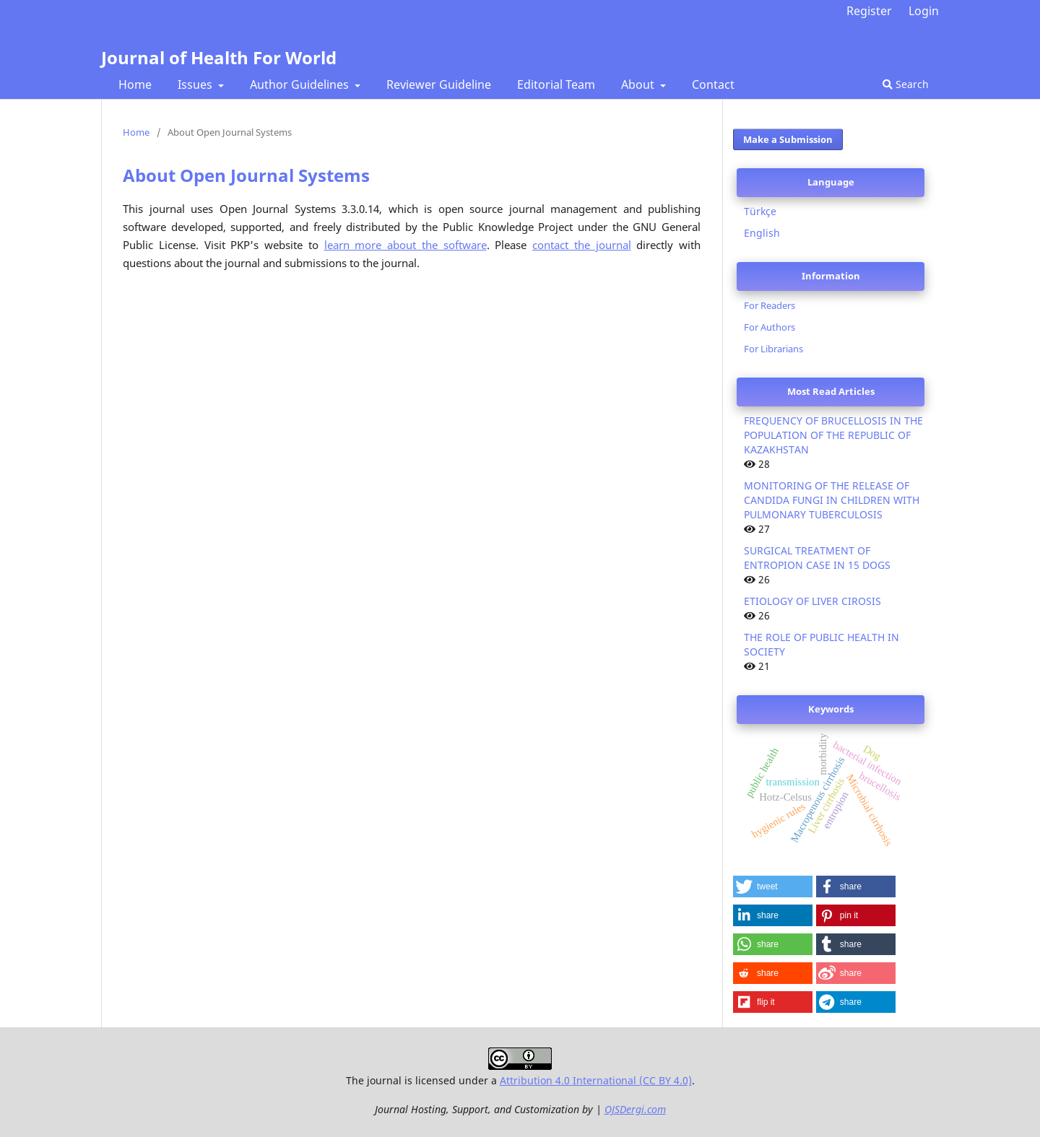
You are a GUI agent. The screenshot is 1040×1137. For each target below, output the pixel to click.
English (762, 233)
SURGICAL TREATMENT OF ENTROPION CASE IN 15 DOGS (817, 558)
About (639, 84)
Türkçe (760, 211)
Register (869, 11)
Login (924, 11)
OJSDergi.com (635, 1109)
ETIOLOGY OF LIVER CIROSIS (812, 601)
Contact (713, 84)
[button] (772, 886)
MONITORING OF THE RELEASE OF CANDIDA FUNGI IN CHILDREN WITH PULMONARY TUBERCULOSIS (831, 500)
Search (906, 84)
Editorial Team (556, 84)
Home (135, 84)
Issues (196, 84)
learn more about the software (405, 245)
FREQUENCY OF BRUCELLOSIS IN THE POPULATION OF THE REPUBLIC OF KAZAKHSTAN (833, 435)
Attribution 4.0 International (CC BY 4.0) (596, 1080)
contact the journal (581, 245)
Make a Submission (788, 139)
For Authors (769, 327)
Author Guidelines (301, 84)
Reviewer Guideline (438, 84)
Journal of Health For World (219, 57)
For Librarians (773, 348)
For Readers (769, 305)
